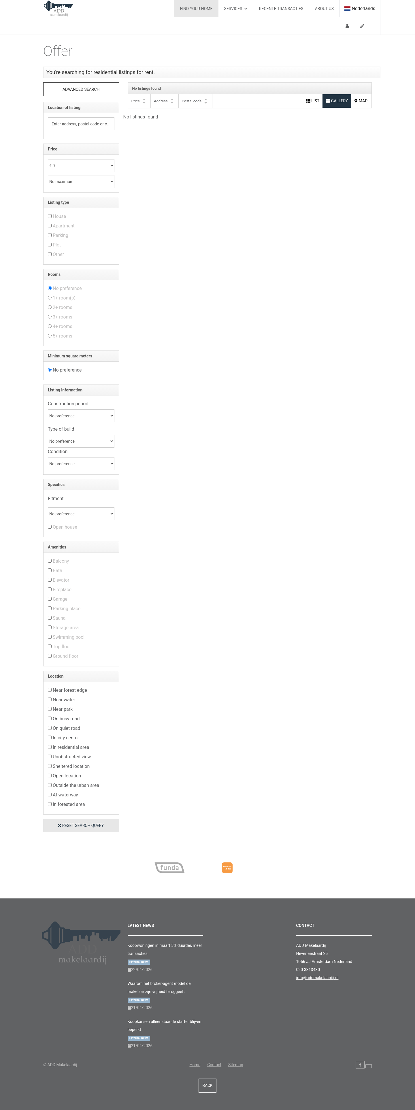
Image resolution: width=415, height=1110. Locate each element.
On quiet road (66, 728)
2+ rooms (62, 307)
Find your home (196, 8)
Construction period (68, 403)
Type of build (61, 429)
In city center (66, 737)
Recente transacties (281, 8)
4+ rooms (62, 326)
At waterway (65, 795)
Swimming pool (68, 637)
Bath (57, 570)
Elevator (61, 580)
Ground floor (65, 656)
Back (207, 1085)
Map (360, 101)
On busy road (66, 718)
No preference (67, 288)
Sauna (59, 618)
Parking (60, 235)
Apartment (64, 226)
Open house (65, 527)
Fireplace (62, 589)
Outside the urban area (76, 785)
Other (58, 254)
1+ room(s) (64, 298)
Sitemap (235, 1064)
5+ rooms (62, 336)
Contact (214, 1064)
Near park (63, 709)
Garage (60, 599)
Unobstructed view (72, 757)
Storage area (66, 627)
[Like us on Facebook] (360, 1064)
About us (324, 8)
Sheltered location (71, 766)
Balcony (61, 561)
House (59, 216)
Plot (57, 245)
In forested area (69, 804)
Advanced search (81, 89)
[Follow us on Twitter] (368, 1066)
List (313, 101)
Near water (64, 699)
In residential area (71, 747)
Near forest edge (70, 690)
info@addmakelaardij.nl (317, 977)
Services (236, 8)
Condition (57, 451)
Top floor (62, 646)
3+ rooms (62, 317)
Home (194, 1064)
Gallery (337, 101)
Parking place (66, 608)
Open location (67, 776)
